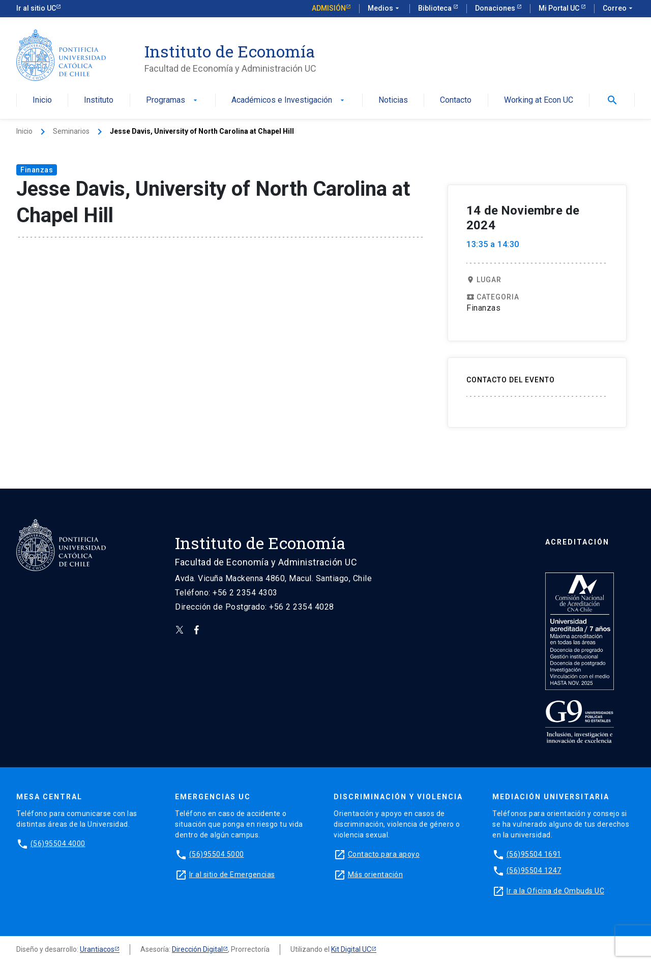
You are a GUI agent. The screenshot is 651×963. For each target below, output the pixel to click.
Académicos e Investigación (288, 100)
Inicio (42, 100)
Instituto (98, 100)
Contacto (455, 100)
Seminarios (71, 131)
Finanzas (36, 170)
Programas (172, 100)
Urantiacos (97, 949)
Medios (384, 8)
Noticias (393, 100)
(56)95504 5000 (216, 854)
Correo (619, 8)
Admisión (329, 8)
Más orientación (375, 874)
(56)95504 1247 (534, 870)
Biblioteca (435, 8)
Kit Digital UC (351, 949)
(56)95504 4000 (58, 843)
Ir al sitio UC (36, 8)
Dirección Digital (197, 949)
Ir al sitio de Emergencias (232, 874)
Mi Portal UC (560, 8)
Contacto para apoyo (384, 854)
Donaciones (496, 8)
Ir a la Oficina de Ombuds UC (555, 891)
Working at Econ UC (538, 100)
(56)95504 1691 (534, 854)
